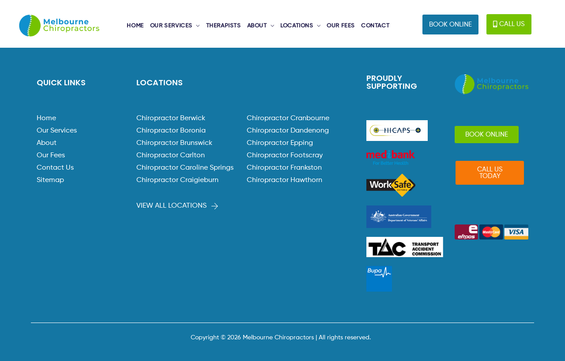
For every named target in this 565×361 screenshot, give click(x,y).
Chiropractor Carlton (170, 155)
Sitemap (50, 180)
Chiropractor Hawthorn (284, 180)
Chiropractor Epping (280, 143)
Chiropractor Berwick (170, 118)
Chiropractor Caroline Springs (185, 167)
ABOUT (257, 26)
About (46, 143)
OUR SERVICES (171, 26)
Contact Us (55, 167)
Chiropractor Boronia (171, 130)
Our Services (57, 130)
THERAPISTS (223, 26)
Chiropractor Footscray (285, 155)
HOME (135, 26)
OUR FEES (341, 26)
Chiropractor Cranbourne (288, 118)
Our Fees (51, 155)
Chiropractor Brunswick (174, 143)
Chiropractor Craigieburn (177, 180)
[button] (450, 24)
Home (46, 118)
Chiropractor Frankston (284, 167)
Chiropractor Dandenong (288, 130)
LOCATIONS (296, 26)
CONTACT (375, 26)
